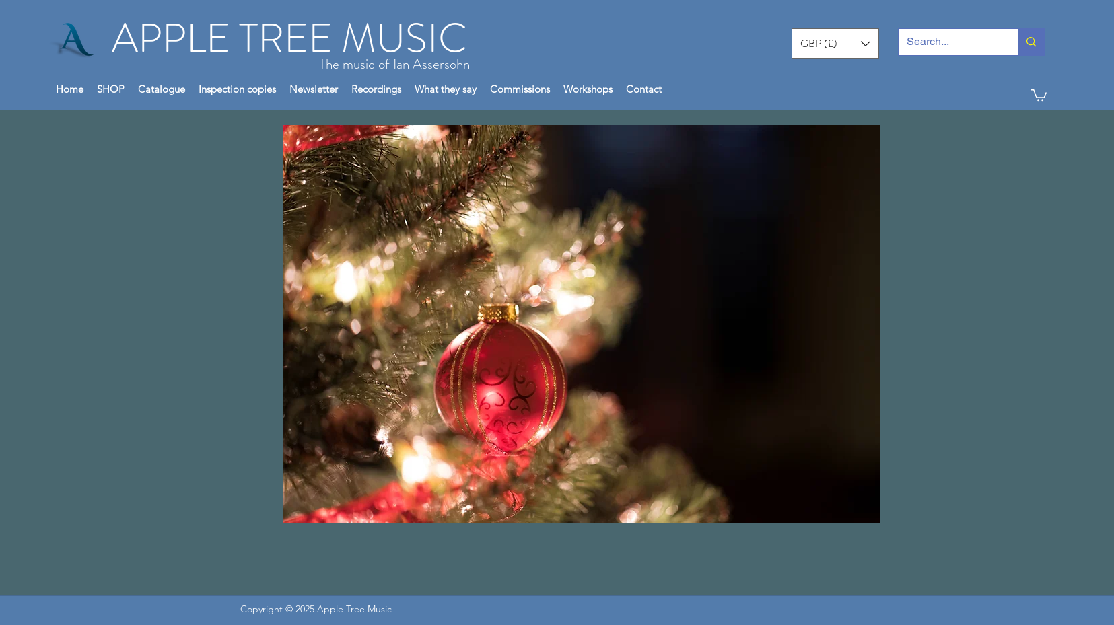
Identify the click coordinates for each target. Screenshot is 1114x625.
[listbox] (835, 43)
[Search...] (948, 42)
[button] (835, 43)
